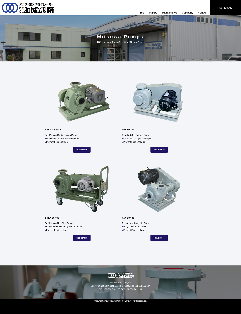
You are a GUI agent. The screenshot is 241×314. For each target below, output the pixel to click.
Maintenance (169, 12)
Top (142, 12)
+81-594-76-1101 (133, 289)
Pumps (153, 12)
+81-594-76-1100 (112, 289)
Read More (81, 149)
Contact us (225, 7)
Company (187, 12)
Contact (202, 12)
